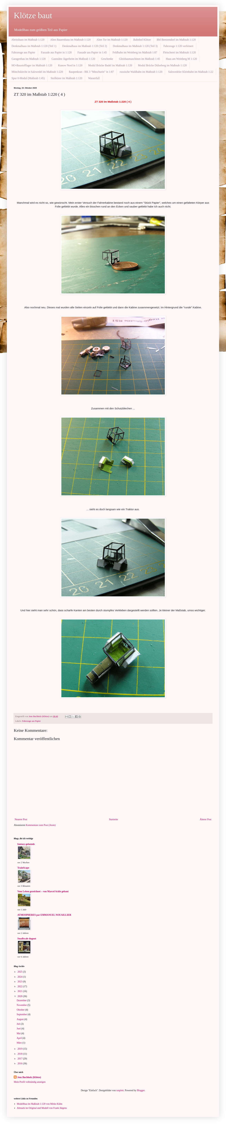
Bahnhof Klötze (142, 39)
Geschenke (107, 58)
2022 (20, 986)
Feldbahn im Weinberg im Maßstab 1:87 (135, 52)
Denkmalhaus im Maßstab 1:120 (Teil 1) (34, 46)
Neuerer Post (21, 819)
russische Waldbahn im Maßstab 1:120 (141, 71)
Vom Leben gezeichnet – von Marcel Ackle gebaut (43, 891)
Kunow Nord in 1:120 (70, 65)
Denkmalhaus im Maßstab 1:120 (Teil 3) (135, 46)
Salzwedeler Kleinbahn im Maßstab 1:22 (190, 71)
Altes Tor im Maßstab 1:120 (111, 39)
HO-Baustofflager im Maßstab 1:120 (32, 65)
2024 (20, 976)
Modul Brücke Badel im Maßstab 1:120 (110, 65)
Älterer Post (205, 819)
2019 (20, 1048)
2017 (20, 1058)
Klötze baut (33, 15)
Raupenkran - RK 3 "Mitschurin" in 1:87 (91, 71)
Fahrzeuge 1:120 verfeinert (178, 46)
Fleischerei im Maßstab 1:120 (179, 52)
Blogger (140, 1090)
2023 (20, 981)
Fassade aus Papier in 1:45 (92, 52)
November (22, 1005)
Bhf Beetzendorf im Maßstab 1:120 (176, 39)
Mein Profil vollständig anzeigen (30, 1082)
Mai (19, 1033)
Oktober (21, 1009)
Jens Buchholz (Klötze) (29, 1077)
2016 (20, 1063)
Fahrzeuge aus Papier (23, 52)
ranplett (120, 1090)
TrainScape (23, 867)
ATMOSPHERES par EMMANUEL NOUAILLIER (44, 915)
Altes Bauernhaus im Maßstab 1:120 (70, 39)
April (19, 1038)
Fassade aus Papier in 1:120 (56, 52)
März (19, 1042)
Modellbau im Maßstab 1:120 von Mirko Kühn (39, 1104)
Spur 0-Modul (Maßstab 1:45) (28, 78)
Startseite (113, 819)
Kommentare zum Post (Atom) (41, 825)
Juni (19, 1028)
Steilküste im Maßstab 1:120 (66, 78)
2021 (20, 991)
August (20, 1019)
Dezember (22, 1000)
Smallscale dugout (26, 938)
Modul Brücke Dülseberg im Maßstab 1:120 (162, 65)
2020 (20, 996)
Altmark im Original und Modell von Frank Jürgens (42, 1108)
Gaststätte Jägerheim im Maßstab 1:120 (73, 58)
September (22, 1014)
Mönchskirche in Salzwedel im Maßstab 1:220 (37, 71)
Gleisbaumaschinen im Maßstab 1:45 (139, 58)
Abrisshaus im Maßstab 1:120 (27, 39)
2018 (20, 1053)
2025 (20, 971)
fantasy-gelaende (26, 844)
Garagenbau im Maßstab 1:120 (29, 58)
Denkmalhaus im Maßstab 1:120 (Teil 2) (84, 46)
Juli (19, 1024)
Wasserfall (94, 78)
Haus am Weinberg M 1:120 (181, 58)
